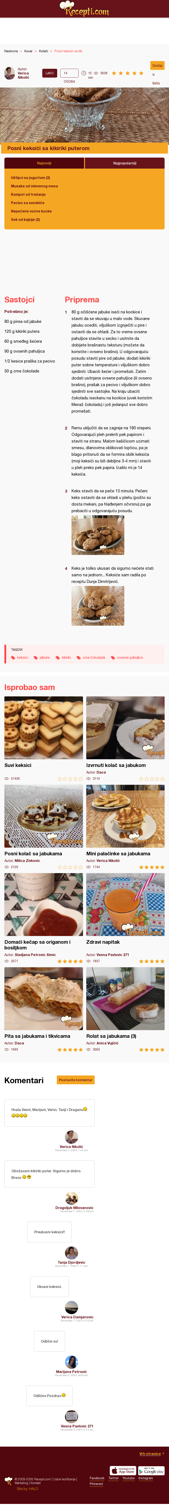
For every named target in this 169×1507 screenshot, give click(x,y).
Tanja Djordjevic (71, 1264)
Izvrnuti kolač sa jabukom (125, 738)
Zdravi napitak (125, 918)
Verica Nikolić (23, 75)
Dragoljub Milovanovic (74, 1209)
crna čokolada (94, 657)
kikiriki (66, 657)
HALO (33, 1492)
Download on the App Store (123, 1473)
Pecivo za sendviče (27, 203)
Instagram (146, 1481)
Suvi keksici (43, 738)
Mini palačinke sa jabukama (125, 827)
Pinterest (96, 1487)
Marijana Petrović (71, 1374)
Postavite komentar (75, 1080)
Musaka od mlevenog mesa (34, 186)
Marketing (21, 1486)
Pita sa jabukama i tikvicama (43, 1009)
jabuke (45, 657)
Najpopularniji (124, 163)
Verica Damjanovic (77, 1319)
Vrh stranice (150, 1457)
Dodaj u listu (157, 66)
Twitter (113, 1481)
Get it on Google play (151, 1473)
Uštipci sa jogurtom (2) (30, 177)
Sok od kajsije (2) (25, 219)
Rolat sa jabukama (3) (125, 1009)
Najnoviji (44, 163)
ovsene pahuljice (130, 657)
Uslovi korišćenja (64, 1482)
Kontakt (36, 1486)
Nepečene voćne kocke (31, 211)
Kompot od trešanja (28, 194)
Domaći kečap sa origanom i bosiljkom (43, 918)
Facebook (97, 1481)
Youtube (129, 1481)
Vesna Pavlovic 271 (77, 1429)
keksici (22, 657)
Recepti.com (84, 8)
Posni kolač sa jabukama (43, 827)
